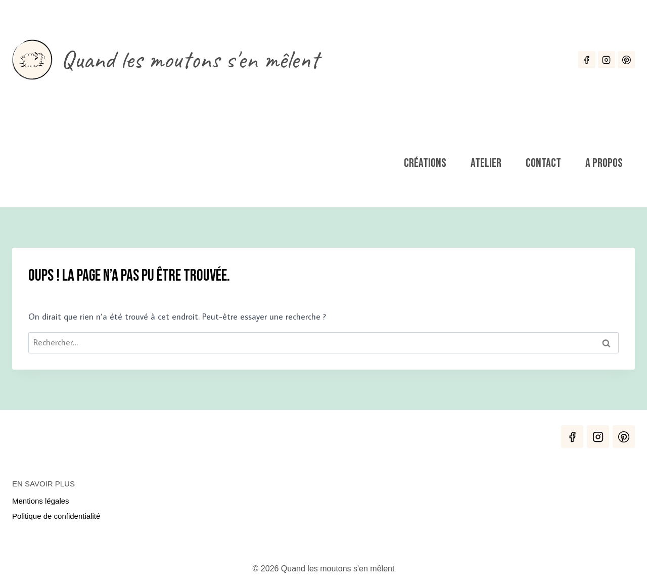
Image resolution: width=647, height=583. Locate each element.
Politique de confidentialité (56, 516)
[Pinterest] (626, 59)
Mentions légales (40, 501)
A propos (604, 163)
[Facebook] (586, 59)
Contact (543, 163)
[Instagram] (606, 59)
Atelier (486, 163)
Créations (425, 163)
